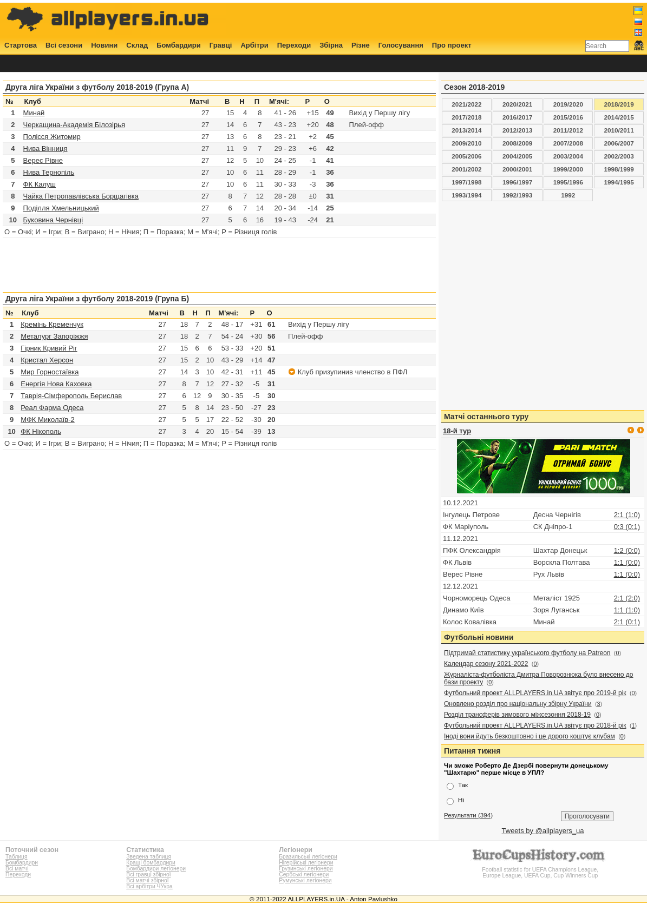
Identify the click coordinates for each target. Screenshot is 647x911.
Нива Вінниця (45, 148)
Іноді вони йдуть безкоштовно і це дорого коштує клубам (529, 736)
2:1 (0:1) (627, 622)
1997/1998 (466, 182)
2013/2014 (466, 130)
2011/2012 (568, 130)
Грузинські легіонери (305, 869)
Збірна (331, 45)
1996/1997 (517, 182)
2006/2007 (619, 143)
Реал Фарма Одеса (52, 408)
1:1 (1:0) (627, 610)
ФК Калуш (39, 184)
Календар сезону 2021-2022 (486, 664)
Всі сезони (63, 45)
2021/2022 (466, 104)
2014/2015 (619, 117)
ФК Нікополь (41, 431)
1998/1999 (619, 169)
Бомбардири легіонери (156, 869)
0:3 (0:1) (627, 527)
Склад (137, 45)
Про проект (452, 45)
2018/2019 (619, 104)
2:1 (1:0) (627, 515)
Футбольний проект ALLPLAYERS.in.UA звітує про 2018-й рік (535, 725)
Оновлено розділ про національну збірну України (518, 704)
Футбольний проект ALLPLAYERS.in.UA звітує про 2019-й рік (535, 693)
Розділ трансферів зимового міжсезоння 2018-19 (517, 714)
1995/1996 (568, 182)
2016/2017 (517, 117)
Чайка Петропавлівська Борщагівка (81, 196)
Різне (360, 45)
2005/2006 (466, 156)
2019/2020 (568, 104)
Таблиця (16, 857)
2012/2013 (517, 130)
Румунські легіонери (305, 880)
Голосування (400, 45)
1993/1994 (466, 195)
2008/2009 (517, 143)
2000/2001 (517, 169)
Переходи (294, 45)
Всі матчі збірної (147, 880)
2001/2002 (466, 169)
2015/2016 (568, 117)
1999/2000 (568, 169)
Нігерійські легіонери (306, 863)
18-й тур (457, 431)
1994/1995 (619, 182)
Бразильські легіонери (308, 857)
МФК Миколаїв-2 (48, 419)
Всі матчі (17, 869)
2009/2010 (466, 143)
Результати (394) (468, 814)
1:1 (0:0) (627, 562)
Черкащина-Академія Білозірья (74, 125)
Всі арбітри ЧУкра (149, 886)
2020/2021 (517, 104)
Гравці (221, 45)
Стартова (20, 45)
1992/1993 (517, 195)
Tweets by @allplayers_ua (543, 831)
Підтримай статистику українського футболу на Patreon (527, 653)
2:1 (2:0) (627, 598)
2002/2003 (619, 156)
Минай (34, 113)
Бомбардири (178, 45)
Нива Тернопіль (49, 172)
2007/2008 (568, 143)
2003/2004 (568, 156)
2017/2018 (466, 117)
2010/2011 (619, 130)
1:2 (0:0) (627, 550)
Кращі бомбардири (150, 863)
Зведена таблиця (148, 857)
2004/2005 (517, 156)
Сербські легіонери (304, 874)
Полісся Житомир (52, 137)
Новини (104, 45)
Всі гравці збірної (148, 874)
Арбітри (254, 45)
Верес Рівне (43, 160)
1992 (568, 195)
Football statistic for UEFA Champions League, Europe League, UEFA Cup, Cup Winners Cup (540, 870)
